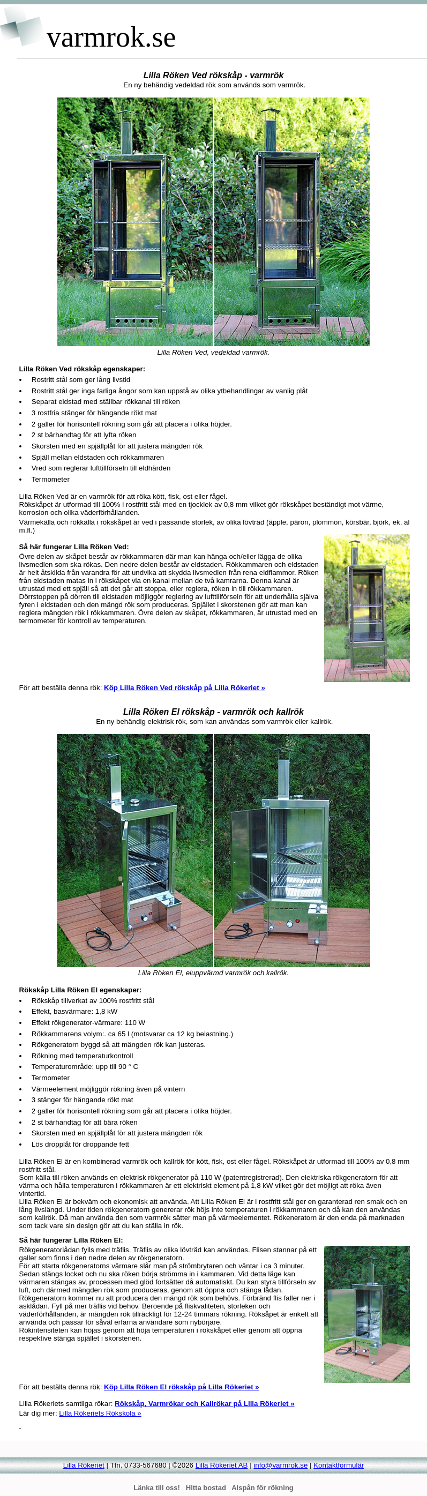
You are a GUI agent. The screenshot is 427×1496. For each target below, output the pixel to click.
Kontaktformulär (338, 1465)
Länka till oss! (156, 1488)
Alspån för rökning (262, 1488)
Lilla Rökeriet (83, 1465)
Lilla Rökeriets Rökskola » (100, 1413)
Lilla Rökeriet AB (222, 1465)
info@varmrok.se (280, 1465)
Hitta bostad (206, 1488)
